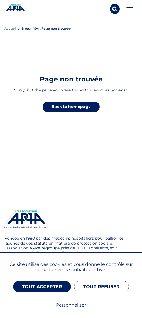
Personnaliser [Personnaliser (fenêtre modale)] (71, 305)
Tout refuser (101, 286)
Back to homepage (71, 106)
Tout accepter (42, 286)
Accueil (10, 28)
